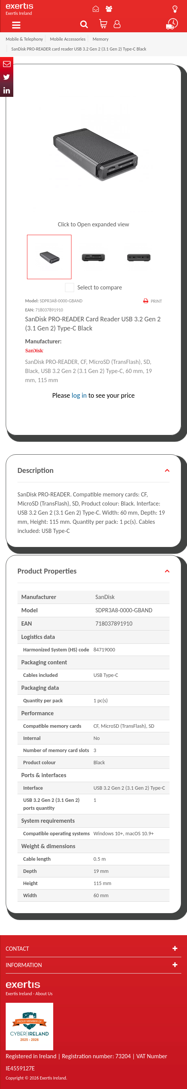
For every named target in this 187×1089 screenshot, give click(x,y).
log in (79, 395)
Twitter (6, 77)
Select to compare (93, 287)
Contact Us (96, 8)
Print (156, 301)
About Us (109, 8)
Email (6, 63)
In (6, 90)
